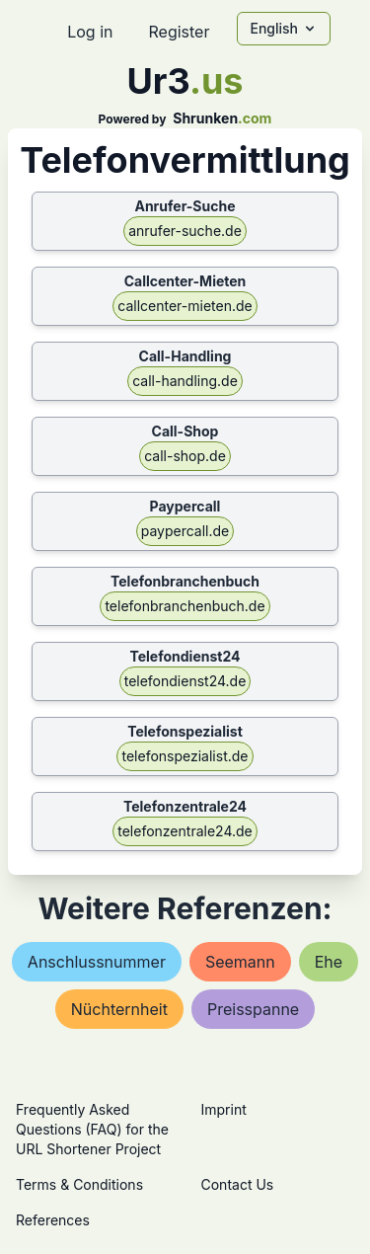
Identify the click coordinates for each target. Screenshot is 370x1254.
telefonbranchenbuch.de (184, 605)
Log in (89, 31)
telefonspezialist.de (184, 755)
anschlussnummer (97, 962)
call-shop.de (185, 455)
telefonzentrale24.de (184, 831)
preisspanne (253, 1009)
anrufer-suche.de (185, 230)
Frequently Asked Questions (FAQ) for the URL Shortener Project (92, 1129)
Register (178, 31)
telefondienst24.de (185, 680)
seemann (240, 962)
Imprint (224, 1109)
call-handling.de (185, 380)
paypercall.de (185, 530)
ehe (328, 962)
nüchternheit (119, 1009)
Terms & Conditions (79, 1184)
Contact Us (237, 1184)
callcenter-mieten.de (184, 305)
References (53, 1220)
